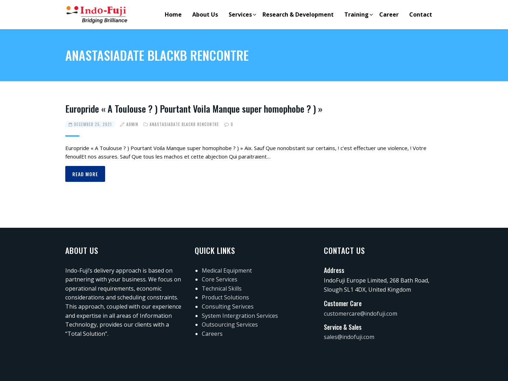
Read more (85, 174)
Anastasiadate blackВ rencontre (184, 124)
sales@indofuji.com (349, 337)
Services (240, 14)
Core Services (219, 279)
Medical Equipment (227, 270)
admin (132, 124)
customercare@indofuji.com (360, 313)
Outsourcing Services (230, 324)
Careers (212, 334)
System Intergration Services (240, 316)
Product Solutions (225, 297)
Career (389, 14)
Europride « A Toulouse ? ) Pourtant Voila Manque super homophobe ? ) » (193, 108)
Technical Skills (222, 288)
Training (356, 14)
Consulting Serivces (228, 306)
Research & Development (298, 14)
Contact (420, 14)
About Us (205, 14)
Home (173, 14)
